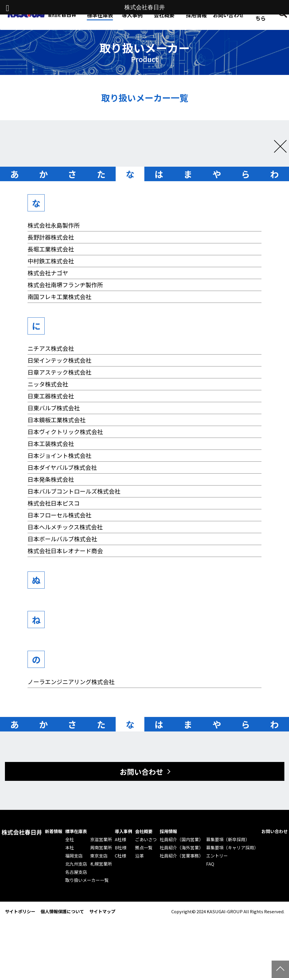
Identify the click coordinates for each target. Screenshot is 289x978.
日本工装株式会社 (51, 443)
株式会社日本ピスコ (54, 503)
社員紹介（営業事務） (181, 855)
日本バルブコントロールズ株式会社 (74, 491)
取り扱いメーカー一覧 (87, 880)
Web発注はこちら (260, 15)
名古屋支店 (76, 872)
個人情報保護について (62, 911)
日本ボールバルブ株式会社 (62, 539)
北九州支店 (76, 863)
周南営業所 (101, 847)
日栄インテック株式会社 (59, 360)
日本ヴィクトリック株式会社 (65, 431)
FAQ (210, 863)
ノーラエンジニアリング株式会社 (71, 681)
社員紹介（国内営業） (181, 839)
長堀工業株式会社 (51, 249)
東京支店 (99, 855)
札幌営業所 (101, 863)
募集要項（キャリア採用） (232, 847)
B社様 (120, 847)
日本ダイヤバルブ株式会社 (62, 467)
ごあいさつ (146, 839)
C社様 (120, 855)
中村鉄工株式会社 (51, 261)
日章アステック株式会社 (59, 372)
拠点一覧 (143, 847)
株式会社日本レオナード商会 (65, 550)
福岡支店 (74, 855)
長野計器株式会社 (51, 237)
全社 (69, 839)
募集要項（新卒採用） (228, 839)
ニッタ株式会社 (48, 384)
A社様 (120, 839)
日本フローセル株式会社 (59, 515)
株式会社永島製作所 (54, 225)
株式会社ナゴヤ (48, 273)
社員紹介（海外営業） (181, 847)
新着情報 (53, 831)
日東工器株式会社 (51, 396)
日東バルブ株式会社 (54, 408)
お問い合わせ (228, 15)
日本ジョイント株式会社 (59, 455)
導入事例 (123, 831)
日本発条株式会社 (51, 479)
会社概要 (143, 831)
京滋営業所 (101, 839)
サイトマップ (102, 911)
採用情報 (196, 15)
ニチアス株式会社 (51, 348)
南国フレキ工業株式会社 (59, 296)
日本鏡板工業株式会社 (57, 420)
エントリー (217, 855)
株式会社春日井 (21, 832)
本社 (69, 847)
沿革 (139, 855)
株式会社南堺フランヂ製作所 (65, 285)
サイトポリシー (20, 911)
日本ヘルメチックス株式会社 (65, 527)
